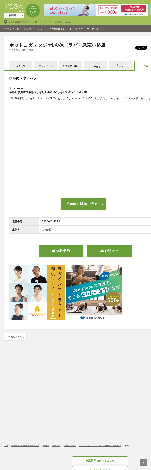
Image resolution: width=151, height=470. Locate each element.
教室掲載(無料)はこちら (100, 460)
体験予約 (61, 251)
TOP (6, 445)
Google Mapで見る (82, 204)
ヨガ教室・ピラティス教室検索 (25, 445)
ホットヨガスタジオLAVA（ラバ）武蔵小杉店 (100, 445)
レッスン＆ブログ (95, 65)
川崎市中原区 (70, 445)
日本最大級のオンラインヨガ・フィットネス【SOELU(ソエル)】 (40, 21)
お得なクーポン (35, 29)
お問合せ (109, 251)
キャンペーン (46, 65)
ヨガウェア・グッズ (88, 29)
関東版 (46, 445)
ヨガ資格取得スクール (60, 29)
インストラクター (120, 65)
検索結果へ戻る (16, 336)
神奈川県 (56, 445)
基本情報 (20, 65)
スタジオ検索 (13, 29)
